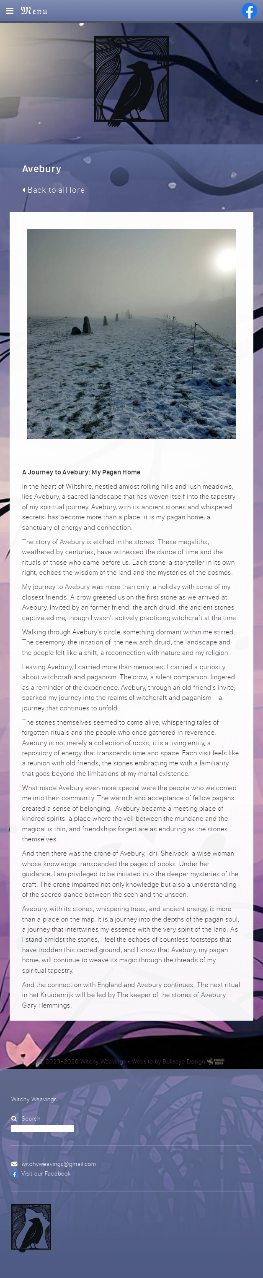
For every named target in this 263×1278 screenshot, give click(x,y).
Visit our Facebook (46, 1173)
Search (31, 1118)
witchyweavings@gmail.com (59, 1164)
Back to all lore (53, 189)
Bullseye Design (184, 1061)
